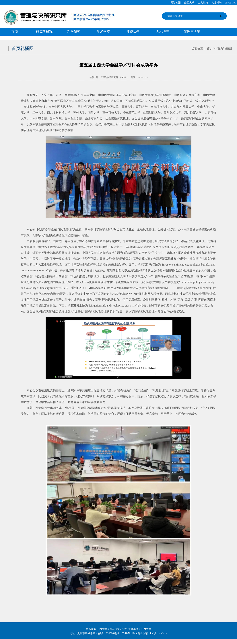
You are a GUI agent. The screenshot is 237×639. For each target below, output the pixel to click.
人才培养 (162, 31)
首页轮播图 (224, 48)
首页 (210, 48)
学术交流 (103, 31)
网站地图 (175, 2)
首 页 (15, 31)
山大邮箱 (203, 2)
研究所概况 (44, 31)
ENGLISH (230, 2)
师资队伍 (132, 31)
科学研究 (73, 31)
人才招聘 (216, 2)
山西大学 (189, 2)
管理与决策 (192, 31)
